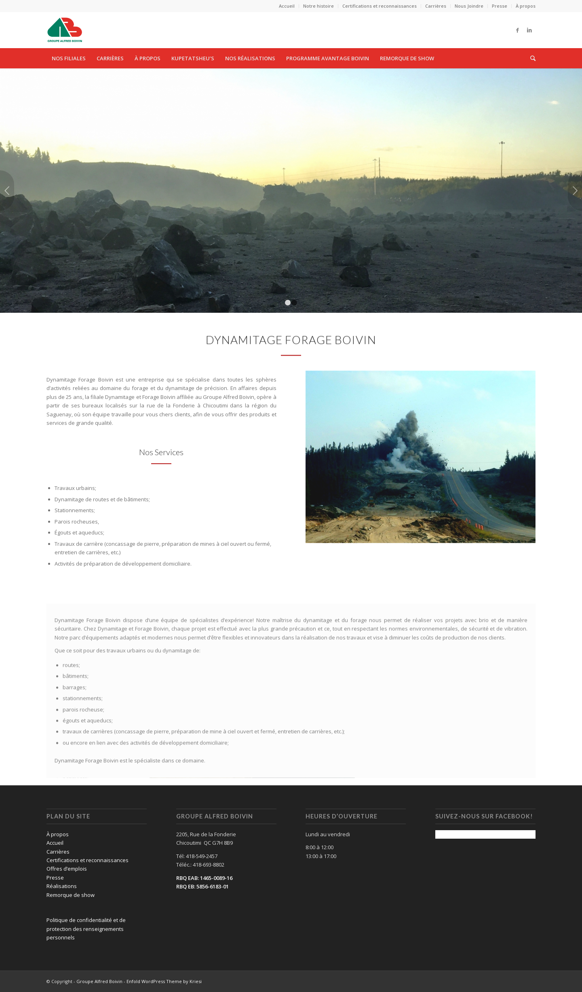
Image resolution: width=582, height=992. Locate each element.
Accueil (287, 6)
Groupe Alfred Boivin (99, 981)
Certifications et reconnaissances (379, 6)
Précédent (7, 190)
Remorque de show (70, 895)
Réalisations (61, 886)
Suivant (575, 190)
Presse (499, 6)
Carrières (435, 6)
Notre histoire (318, 6)
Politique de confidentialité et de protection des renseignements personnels (86, 928)
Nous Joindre (469, 6)
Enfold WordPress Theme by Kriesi (164, 981)
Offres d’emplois (66, 868)
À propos (526, 6)
